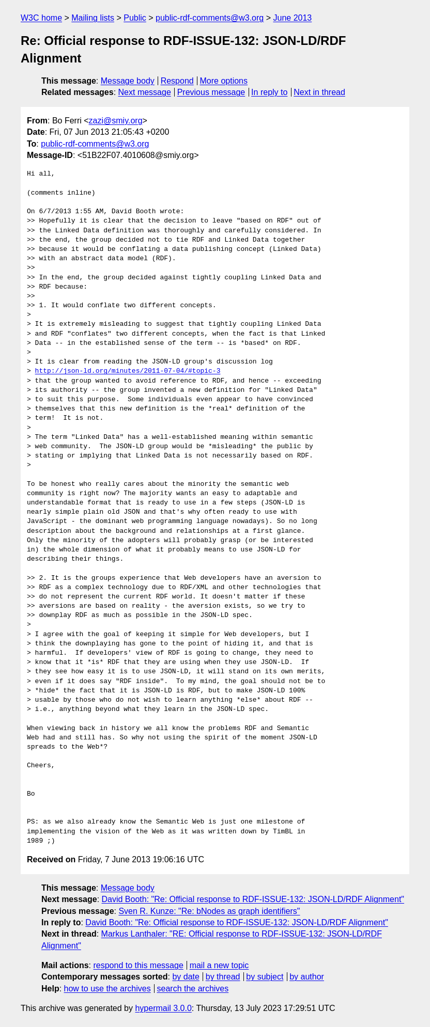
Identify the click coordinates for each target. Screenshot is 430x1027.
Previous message (211, 92)
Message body (128, 80)
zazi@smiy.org (116, 120)
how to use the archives (107, 988)
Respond (177, 80)
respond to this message (138, 965)
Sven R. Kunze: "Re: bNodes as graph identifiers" (209, 911)
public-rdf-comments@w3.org (210, 17)
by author (306, 976)
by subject (264, 976)
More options (224, 80)
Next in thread (319, 92)
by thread (223, 976)
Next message (144, 92)
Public (135, 17)
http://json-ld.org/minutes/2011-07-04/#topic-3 (128, 371)
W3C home (41, 17)
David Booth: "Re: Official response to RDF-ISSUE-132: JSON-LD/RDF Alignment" (253, 899)
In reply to (269, 92)
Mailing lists (92, 17)
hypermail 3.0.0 (163, 1008)
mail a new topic (219, 965)
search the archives (193, 988)
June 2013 (292, 17)
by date (185, 976)
